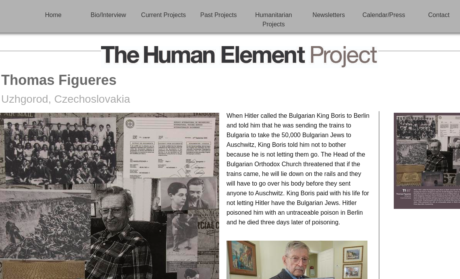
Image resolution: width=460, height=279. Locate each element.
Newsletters (328, 15)
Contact (439, 15)
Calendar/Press (383, 15)
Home (53, 15)
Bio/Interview (108, 15)
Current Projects (163, 15)
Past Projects (218, 15)
